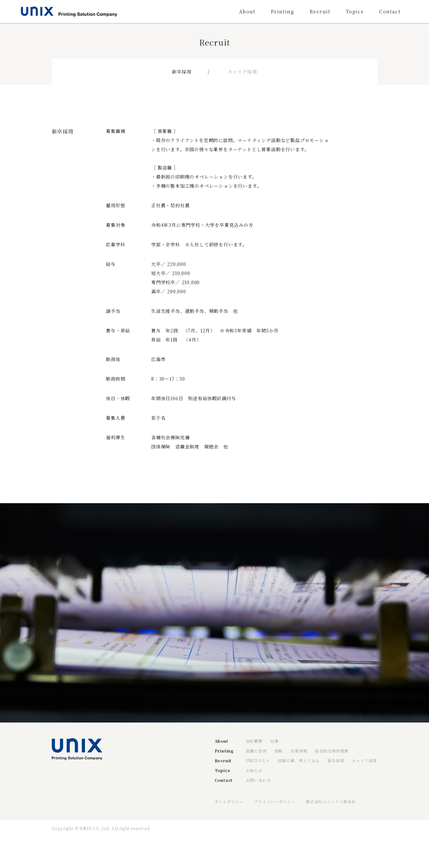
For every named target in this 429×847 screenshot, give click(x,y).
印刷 (279, 750)
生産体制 (299, 750)
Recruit (320, 11)
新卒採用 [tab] (181, 71)
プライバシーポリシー (274, 801)
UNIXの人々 (258, 760)
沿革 (274, 741)
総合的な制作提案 (331, 750)
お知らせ (254, 770)
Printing (282, 11)
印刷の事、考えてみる (299, 760)
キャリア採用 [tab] (242, 71)
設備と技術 (256, 750)
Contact (389, 11)
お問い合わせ (258, 780)
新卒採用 (335, 760)
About (247, 11)
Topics (355, 11)
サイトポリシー (229, 801)
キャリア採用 (364, 760)
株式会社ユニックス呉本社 (331, 801)
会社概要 (254, 741)
